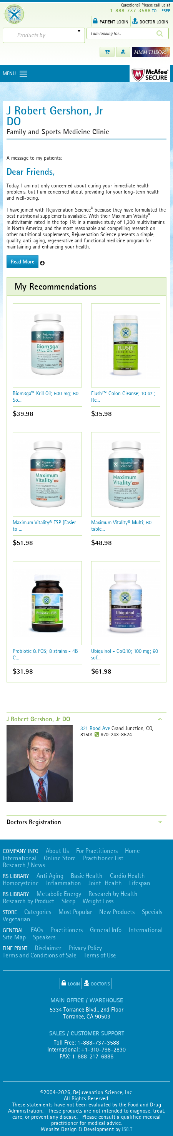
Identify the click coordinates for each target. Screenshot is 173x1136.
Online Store (60, 857)
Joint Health (105, 882)
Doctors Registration (34, 822)
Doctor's (97, 983)
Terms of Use (100, 955)
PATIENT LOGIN (110, 21)
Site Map (14, 937)
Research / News (24, 864)
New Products (117, 911)
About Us (57, 850)
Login (71, 983)
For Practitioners (97, 850)
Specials (152, 911)
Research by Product (28, 901)
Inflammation (63, 882)
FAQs (37, 929)
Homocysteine (21, 882)
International (20, 857)
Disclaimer (48, 947)
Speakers (44, 937)
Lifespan (139, 882)
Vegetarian (16, 919)
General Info (105, 929)
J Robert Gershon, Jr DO (38, 719)
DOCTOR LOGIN (150, 21)
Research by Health (113, 893)
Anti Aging (50, 875)
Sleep (68, 901)
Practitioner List (103, 857)
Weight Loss (98, 901)
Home (132, 850)
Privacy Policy (85, 947)
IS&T (127, 1129)
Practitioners (66, 929)
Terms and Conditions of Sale (40, 955)
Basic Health (87, 875)
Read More (22, 261)
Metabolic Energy (59, 893)
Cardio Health (127, 875)
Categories (37, 911)
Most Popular (75, 911)
